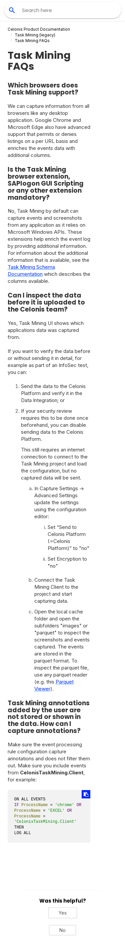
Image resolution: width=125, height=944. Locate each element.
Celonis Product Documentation (39, 29)
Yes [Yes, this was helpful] (63, 913)
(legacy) (35, 34)
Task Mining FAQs (32, 40)
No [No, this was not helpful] (62, 930)
